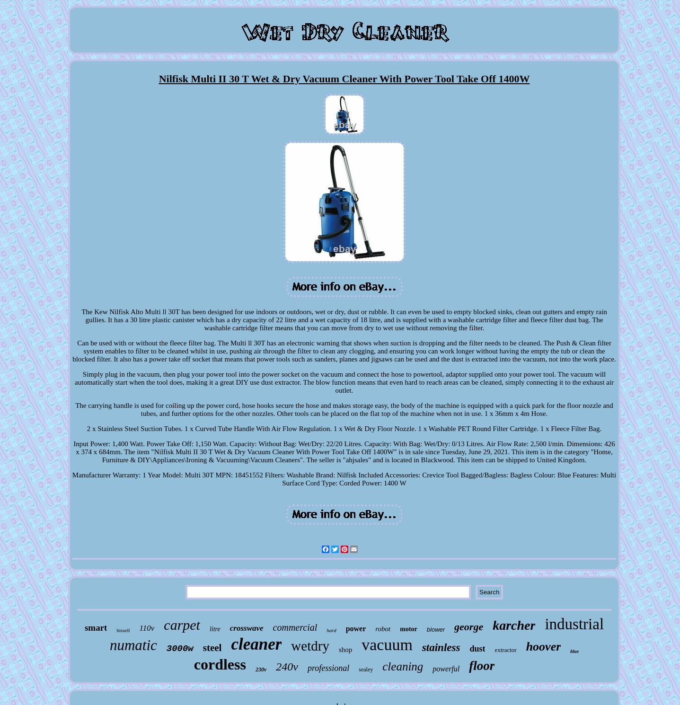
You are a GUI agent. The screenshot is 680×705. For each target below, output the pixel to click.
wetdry (310, 645)
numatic (133, 645)
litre (215, 629)
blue (574, 651)
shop (345, 649)
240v (287, 667)
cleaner (256, 644)
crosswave (247, 628)
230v (261, 669)
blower (436, 629)
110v (147, 628)
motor (408, 629)
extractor (505, 649)
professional (328, 668)
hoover (543, 646)
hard (331, 630)
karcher (514, 625)
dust (477, 648)
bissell (123, 630)
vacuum (387, 644)
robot (382, 629)
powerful (446, 669)
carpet (182, 625)
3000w (180, 648)
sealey (366, 669)
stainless (441, 647)
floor (482, 666)
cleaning (402, 666)
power (356, 629)
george (468, 627)
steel (212, 647)
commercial (295, 627)
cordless (220, 664)
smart (96, 628)
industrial (574, 624)
